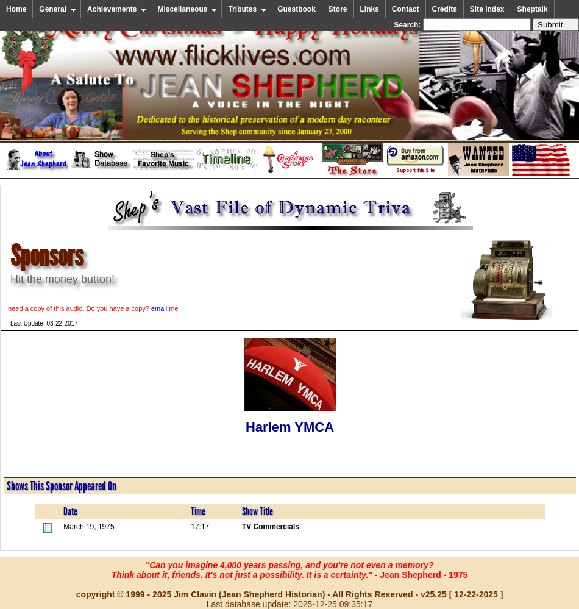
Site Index (487, 9)
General (58, 9)
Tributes (247, 9)
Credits (444, 9)
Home (16, 9)
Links (369, 9)
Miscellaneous (187, 9)
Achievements (117, 9)
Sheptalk (532, 9)
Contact (405, 9)
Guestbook (296, 9)
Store (338, 9)
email (159, 308)
